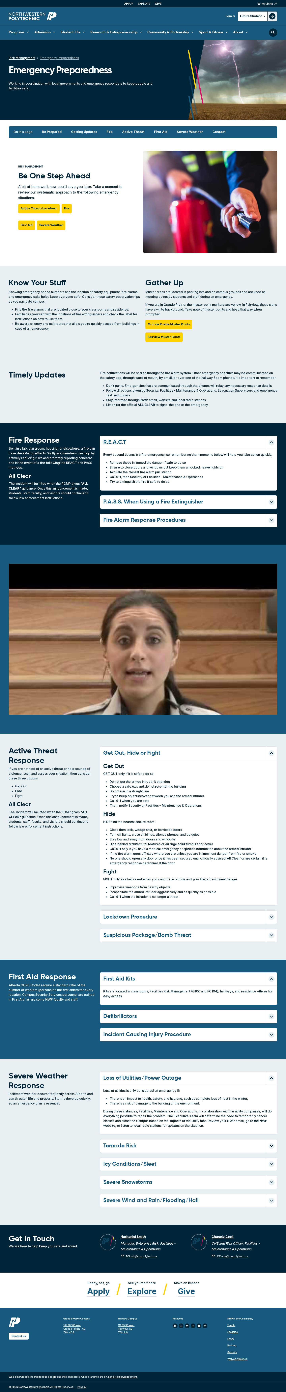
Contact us (19, 1336)
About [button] (238, 32)
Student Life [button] (70, 32)
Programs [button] (16, 32)
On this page (23, 132)
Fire (110, 132)
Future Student (251, 16)
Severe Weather (190, 132)
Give (158, 3)
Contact (219, 132)
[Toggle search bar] (273, 32)
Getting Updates (84, 132)
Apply (128, 3)
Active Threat (133, 132)
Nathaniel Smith (133, 1237)
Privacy (81, 1386)
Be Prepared (52, 132)
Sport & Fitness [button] (211, 32)
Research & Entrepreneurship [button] (113, 32)
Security (232, 1352)
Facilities (232, 1331)
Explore (144, 3)
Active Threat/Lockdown (39, 208)
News (230, 1338)
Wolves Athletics (237, 1358)
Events (231, 1325)
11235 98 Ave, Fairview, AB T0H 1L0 (126, 1329)
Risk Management (22, 58)
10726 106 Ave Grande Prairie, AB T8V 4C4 (74, 1329)
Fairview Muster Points (164, 337)
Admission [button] (42, 32)
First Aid (160, 132)
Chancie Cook (223, 1237)
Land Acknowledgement (122, 1376)
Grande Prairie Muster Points (169, 324)
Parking (231, 1345)
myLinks (267, 4)
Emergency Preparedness (59, 58)
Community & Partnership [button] (168, 32)
